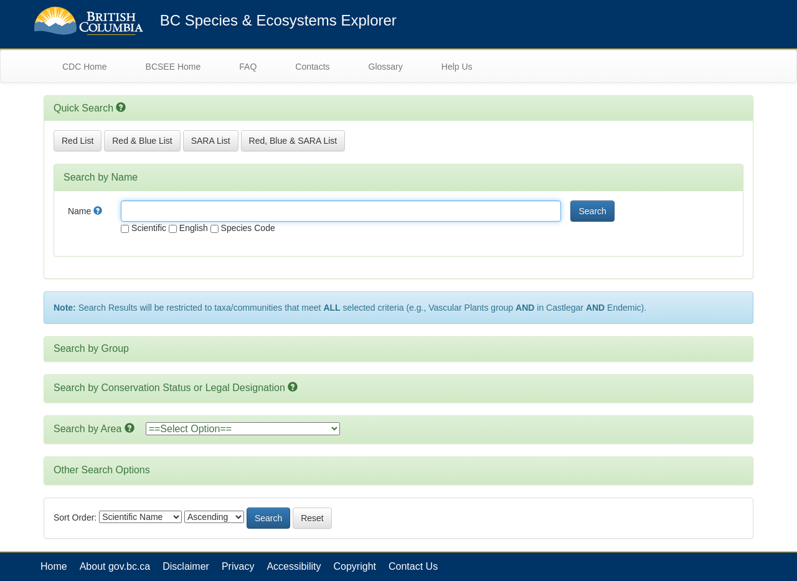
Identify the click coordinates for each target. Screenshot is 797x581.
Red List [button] (77, 141)
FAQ (248, 67)
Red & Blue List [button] (142, 141)
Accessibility (293, 566)
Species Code (242, 228)
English (188, 228)
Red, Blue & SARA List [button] (293, 141)
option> (243, 428)
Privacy (238, 566)
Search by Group (91, 348)
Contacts (312, 67)
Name (85, 211)
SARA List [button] (210, 141)
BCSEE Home (173, 67)
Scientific (143, 228)
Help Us (457, 67)
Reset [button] (312, 518)
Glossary (386, 67)
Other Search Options (102, 470)
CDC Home (84, 67)
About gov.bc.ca (115, 566)
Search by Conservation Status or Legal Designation (169, 387)
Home (53, 566)
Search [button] (592, 211)
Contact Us (413, 566)
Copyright (355, 566)
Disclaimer (186, 566)
